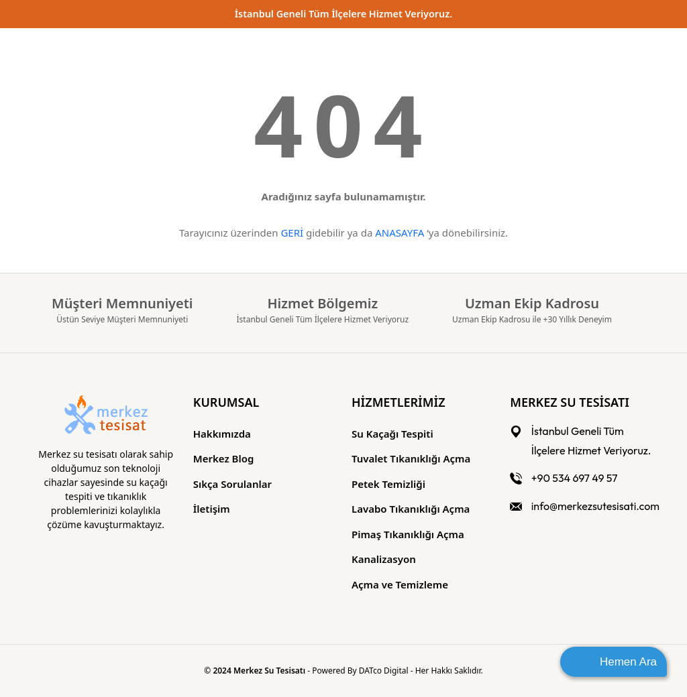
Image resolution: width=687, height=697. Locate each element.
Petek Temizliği (388, 484)
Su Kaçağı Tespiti (392, 433)
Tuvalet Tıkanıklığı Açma (411, 458)
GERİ (291, 232)
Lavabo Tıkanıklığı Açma (411, 508)
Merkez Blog (223, 458)
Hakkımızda (222, 433)
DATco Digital (385, 670)
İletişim (211, 508)
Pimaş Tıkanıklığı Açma (408, 534)
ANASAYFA (399, 232)
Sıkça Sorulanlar (232, 484)
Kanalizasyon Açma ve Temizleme (400, 571)
